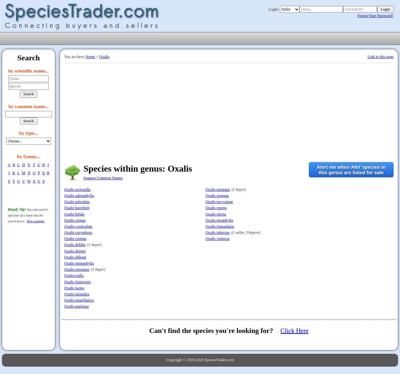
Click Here (295, 330)
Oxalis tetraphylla (219, 220)
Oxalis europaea (76, 269)
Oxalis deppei (74, 251)
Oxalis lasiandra (76, 294)
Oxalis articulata (77, 202)
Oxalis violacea (217, 238)
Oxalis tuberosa (217, 232)
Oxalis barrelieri (76, 208)
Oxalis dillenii (75, 257)
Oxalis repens (216, 208)
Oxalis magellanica (79, 300)
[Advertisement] (229, 111)
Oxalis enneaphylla (79, 263)
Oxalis (104, 57)
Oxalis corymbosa (78, 232)
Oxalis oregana (217, 195)
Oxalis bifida (74, 214)
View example (35, 221)
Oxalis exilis (73, 275)
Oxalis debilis (74, 244)
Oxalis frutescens (77, 282)
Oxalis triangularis (219, 226)
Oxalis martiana (76, 306)
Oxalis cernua (74, 220)
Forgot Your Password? (375, 15)
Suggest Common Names (103, 178)
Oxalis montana (217, 189)
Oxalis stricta (215, 214)
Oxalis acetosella (77, 189)
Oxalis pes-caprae (219, 202)
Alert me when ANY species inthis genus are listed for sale (351, 169)
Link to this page (381, 57)
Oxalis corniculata (78, 226)
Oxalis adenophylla (79, 195)
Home (90, 57)
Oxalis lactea (74, 288)
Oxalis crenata (75, 238)
